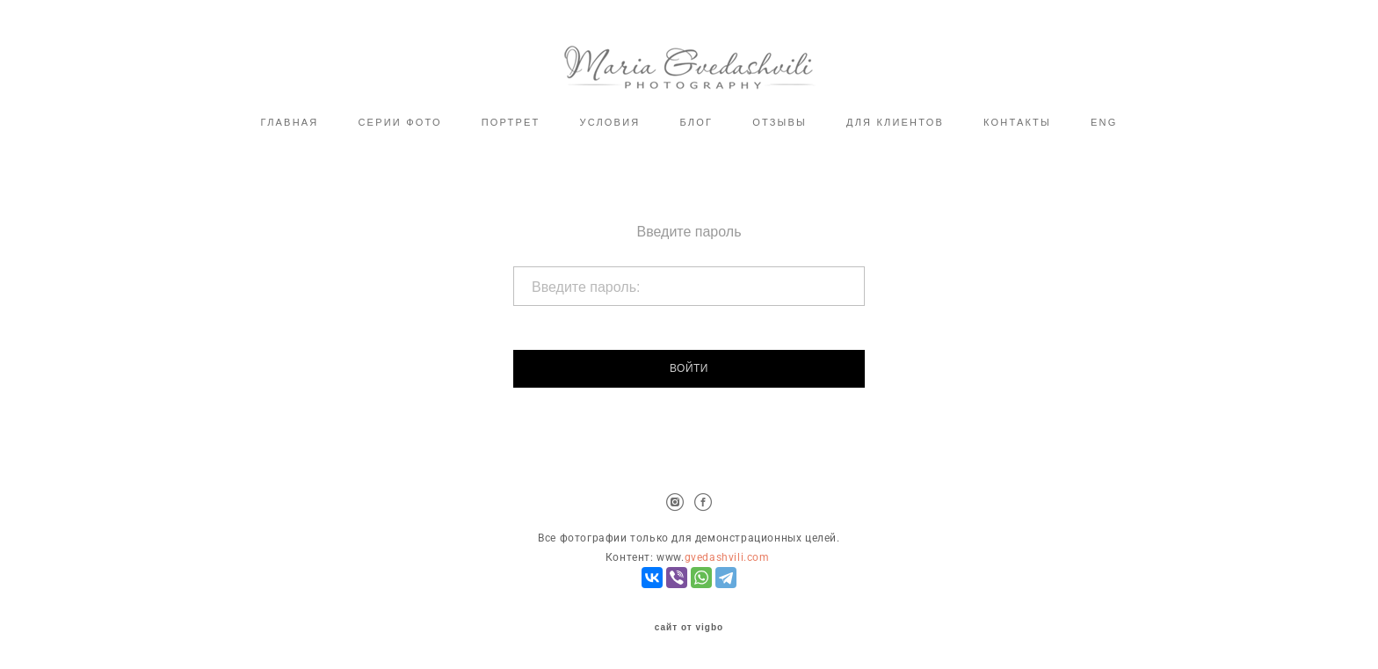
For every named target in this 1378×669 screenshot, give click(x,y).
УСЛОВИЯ (609, 122)
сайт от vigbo (689, 627)
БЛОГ (696, 122)
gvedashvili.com (727, 557)
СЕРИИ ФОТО (399, 122)
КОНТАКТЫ (1017, 122)
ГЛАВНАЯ (290, 122)
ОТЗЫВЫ (779, 122)
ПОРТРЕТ (511, 122)
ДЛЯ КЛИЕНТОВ (895, 122)
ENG (1104, 122)
